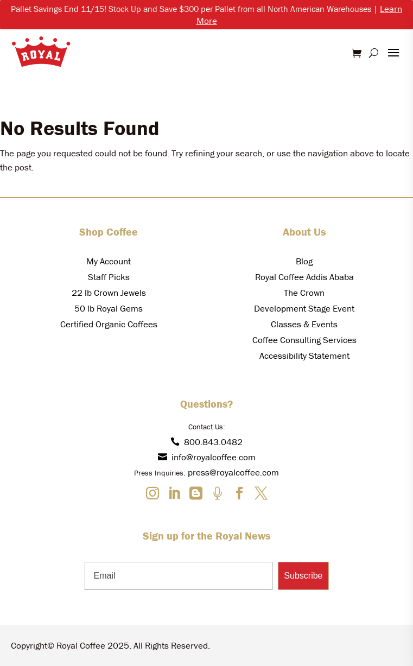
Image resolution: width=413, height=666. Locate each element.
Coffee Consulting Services (304, 340)
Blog (304, 261)
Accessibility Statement (304, 355)
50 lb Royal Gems (108, 308)
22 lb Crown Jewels (109, 293)
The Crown (304, 293)
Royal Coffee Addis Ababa (304, 277)
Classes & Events (304, 324)
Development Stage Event (304, 308)
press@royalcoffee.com (233, 472)
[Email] (179, 576)
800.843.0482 (206, 441)
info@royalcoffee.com (207, 457)
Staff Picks (109, 277)
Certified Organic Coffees (108, 324)
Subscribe (303, 575)
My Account (108, 261)
